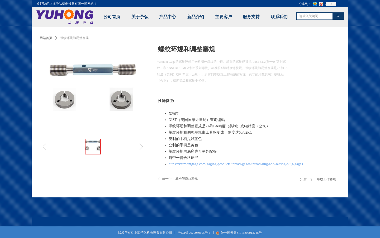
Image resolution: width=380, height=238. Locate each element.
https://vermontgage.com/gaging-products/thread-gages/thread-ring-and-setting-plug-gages (236, 164)
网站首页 (46, 38)
